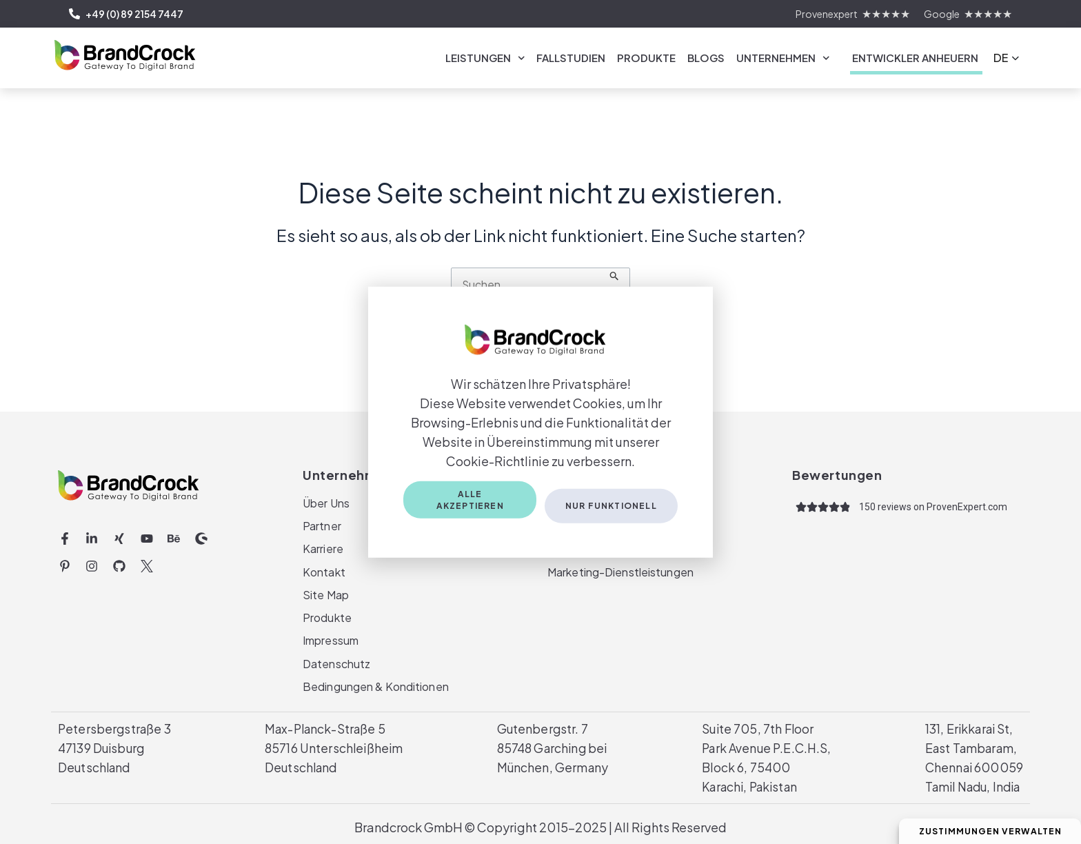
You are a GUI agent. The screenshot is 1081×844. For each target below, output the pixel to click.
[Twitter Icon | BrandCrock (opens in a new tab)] (147, 561)
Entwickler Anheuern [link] (915, 57)
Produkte (646, 57)
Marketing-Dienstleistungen (619, 568)
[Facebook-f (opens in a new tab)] (65, 534)
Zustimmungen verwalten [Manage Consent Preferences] (983, 830)
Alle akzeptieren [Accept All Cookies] (469, 502)
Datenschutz (336, 662)
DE (1000, 57)
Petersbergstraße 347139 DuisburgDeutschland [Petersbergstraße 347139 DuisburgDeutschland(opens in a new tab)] (115, 748)
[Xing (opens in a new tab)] (119, 534)
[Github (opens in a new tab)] (119, 561)
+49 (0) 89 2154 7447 (126, 14)
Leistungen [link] (485, 58)
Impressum (330, 639)
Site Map (325, 592)
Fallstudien (570, 57)
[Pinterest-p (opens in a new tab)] (65, 561)
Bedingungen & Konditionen (375, 686)
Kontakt (324, 568)
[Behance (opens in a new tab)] (174, 534)
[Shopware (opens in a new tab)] (201, 534)
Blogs (706, 57)
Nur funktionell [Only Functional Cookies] (611, 502)
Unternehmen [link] (783, 58)
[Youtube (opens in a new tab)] (147, 534)
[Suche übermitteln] (616, 281)
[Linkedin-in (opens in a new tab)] (92, 534)
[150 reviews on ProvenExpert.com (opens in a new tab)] (933, 502)
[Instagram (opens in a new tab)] (92, 561)
